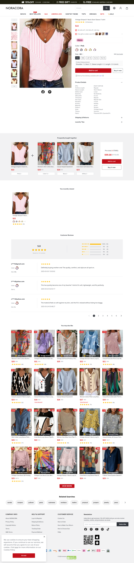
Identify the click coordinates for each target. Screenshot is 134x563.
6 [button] (116, 316)
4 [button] (107, 316)
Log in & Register (37, 518)
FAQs (59, 532)
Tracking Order (36, 528)
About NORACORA (11, 518)
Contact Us (61, 518)
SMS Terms (9, 532)
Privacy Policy (10, 522)
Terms (7, 528)
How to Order (62, 522)
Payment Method (37, 532)
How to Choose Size (64, 528)
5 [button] (111, 316)
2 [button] (98, 316)
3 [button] (102, 316)
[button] (89, 315)
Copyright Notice (11, 525)
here (16, 547)
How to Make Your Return (65, 525)
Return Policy (36, 525)
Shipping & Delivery (37, 522)
